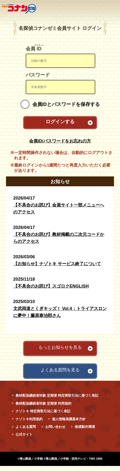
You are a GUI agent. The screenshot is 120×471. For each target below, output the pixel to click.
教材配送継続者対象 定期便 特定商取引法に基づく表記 (57, 395)
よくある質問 (26, 427)
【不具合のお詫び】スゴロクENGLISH (51, 286)
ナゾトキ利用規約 (29, 419)
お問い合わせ (55, 427)
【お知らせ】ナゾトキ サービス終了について (57, 263)
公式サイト (24, 434)
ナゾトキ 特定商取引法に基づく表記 (43, 411)
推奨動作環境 (85, 427)
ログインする (60, 121)
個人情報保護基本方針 (69, 419)
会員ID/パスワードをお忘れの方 (60, 141)
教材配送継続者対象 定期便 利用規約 (43, 403)
